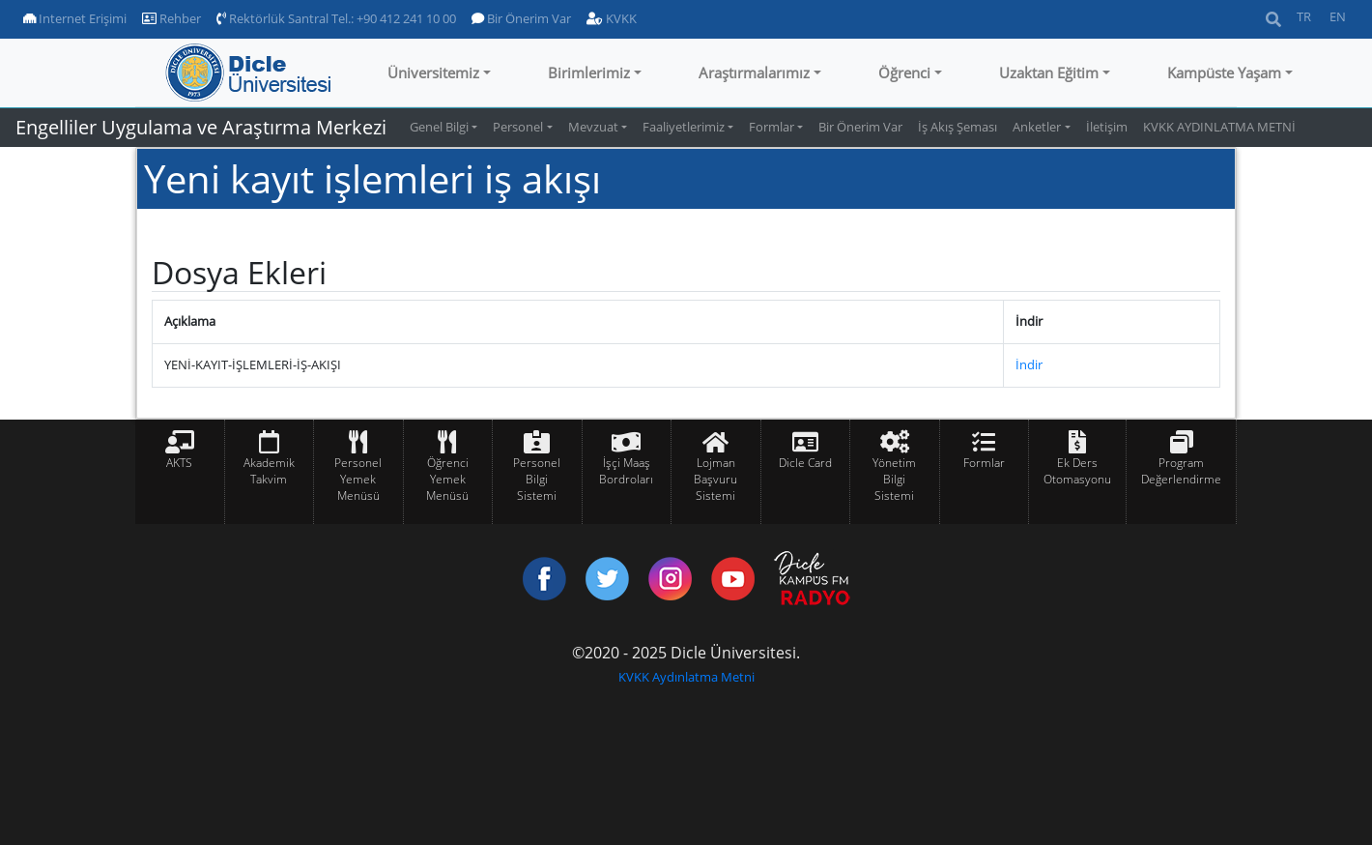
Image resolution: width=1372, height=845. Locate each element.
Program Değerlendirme (1181, 470)
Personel (518, 126)
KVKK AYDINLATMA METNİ (1219, 126)
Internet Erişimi (75, 18)
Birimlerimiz (589, 72)
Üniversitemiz (433, 72)
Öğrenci (904, 72)
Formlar (771, 126)
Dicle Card (805, 462)
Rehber (171, 18)
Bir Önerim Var (521, 18)
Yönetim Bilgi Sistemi (894, 479)
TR (1304, 16)
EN (1337, 16)
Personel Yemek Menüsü (358, 479)
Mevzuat (593, 126)
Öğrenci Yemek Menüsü (447, 479)
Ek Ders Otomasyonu (1077, 470)
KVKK (611, 18)
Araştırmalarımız (754, 72)
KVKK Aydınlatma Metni (686, 676)
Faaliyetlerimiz (684, 126)
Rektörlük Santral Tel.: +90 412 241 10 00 (336, 18)
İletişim (1107, 126)
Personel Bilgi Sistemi (536, 479)
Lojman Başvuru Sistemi (715, 479)
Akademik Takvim (269, 470)
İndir (1029, 364)
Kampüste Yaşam (1224, 72)
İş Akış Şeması (957, 126)
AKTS (179, 462)
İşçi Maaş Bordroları (626, 470)
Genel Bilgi (439, 126)
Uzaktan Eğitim (1049, 72)
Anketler (1037, 126)
